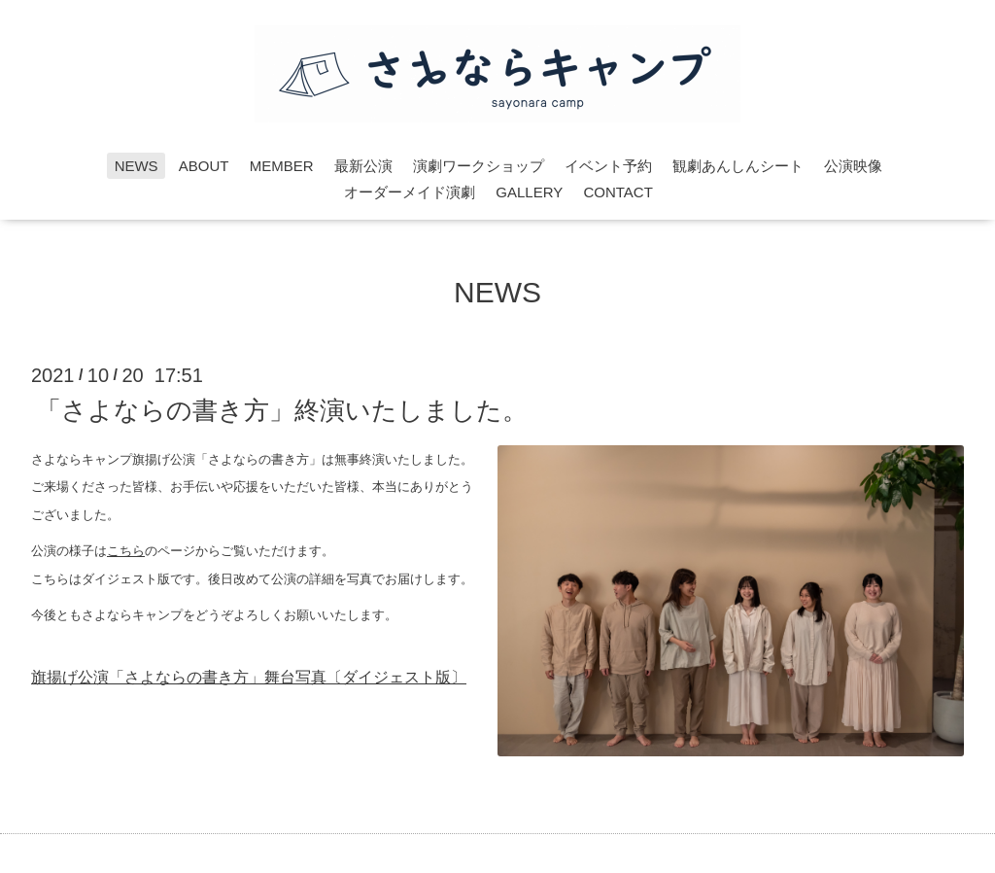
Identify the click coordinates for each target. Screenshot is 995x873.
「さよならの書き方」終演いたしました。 (282, 409)
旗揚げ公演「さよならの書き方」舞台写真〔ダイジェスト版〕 (248, 677)
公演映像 (853, 165)
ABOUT (204, 165)
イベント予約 (608, 165)
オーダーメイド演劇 (409, 192)
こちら (126, 550)
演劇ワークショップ (478, 165)
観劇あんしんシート (738, 165)
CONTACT (617, 192)
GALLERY (529, 192)
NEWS (136, 165)
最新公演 (363, 165)
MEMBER (282, 165)
